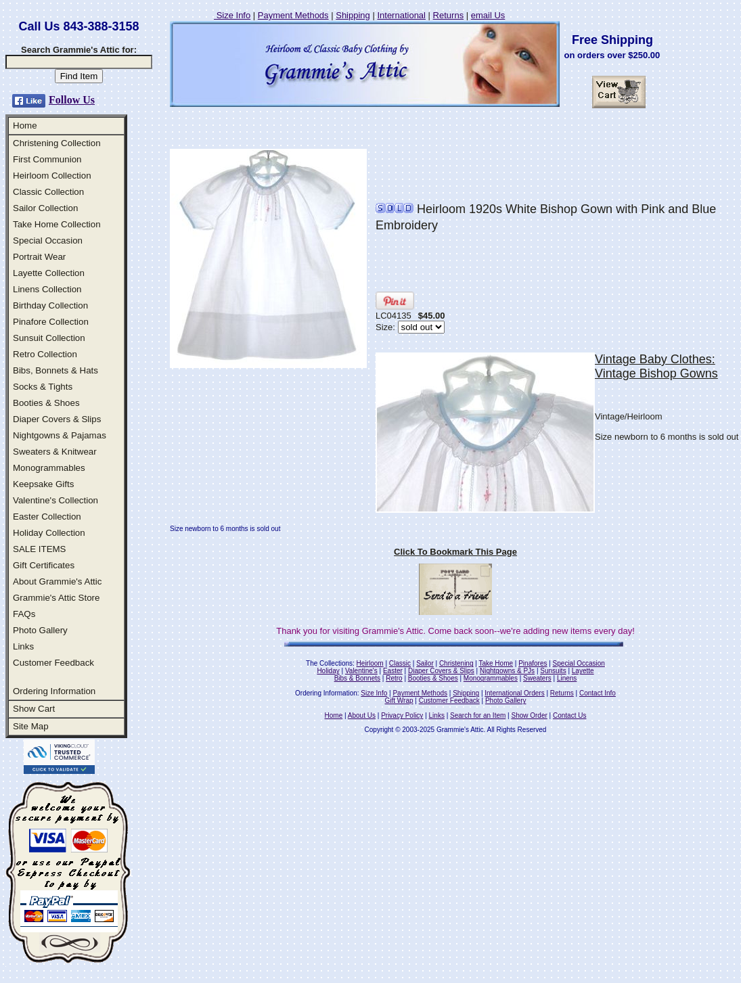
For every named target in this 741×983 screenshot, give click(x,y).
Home (25, 125)
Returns (448, 15)
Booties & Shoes (46, 403)
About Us (362, 715)
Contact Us (569, 715)
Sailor (425, 663)
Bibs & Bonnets (357, 678)
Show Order (529, 715)
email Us (488, 15)
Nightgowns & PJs (507, 671)
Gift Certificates (43, 565)
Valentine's (361, 671)
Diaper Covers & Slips (57, 419)
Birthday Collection (50, 305)
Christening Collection (57, 143)
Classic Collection (48, 192)
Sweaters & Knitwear (55, 452)
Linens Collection (47, 289)
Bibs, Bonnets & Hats (55, 370)
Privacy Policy (402, 715)
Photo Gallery (40, 630)
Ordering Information (54, 691)
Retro (394, 678)
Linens (567, 678)
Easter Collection (47, 516)
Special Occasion (48, 240)
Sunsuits (553, 671)
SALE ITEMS (39, 549)
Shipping (353, 15)
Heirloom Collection (52, 175)
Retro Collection (45, 354)
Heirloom (370, 663)
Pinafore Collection (51, 322)
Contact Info (597, 693)
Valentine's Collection (55, 500)
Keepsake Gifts (43, 484)
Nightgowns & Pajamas (59, 435)
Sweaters (537, 678)
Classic (400, 663)
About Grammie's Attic (57, 581)
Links (23, 646)
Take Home (495, 663)
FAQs (24, 614)
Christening (456, 663)
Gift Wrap (399, 700)
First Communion (47, 159)
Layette (583, 671)
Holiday (328, 671)
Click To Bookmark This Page (455, 552)
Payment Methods (293, 15)
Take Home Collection (57, 224)
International (401, 15)
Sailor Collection (45, 208)
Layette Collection (49, 273)
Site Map (31, 726)
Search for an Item (478, 715)
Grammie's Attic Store (56, 598)
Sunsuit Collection (49, 338)
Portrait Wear (39, 257)
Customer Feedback (53, 663)
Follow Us (72, 100)
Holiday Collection (49, 533)
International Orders (514, 693)
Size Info (232, 15)
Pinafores (532, 663)
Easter (393, 671)
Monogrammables (49, 468)
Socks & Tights (42, 387)
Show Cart (34, 709)
